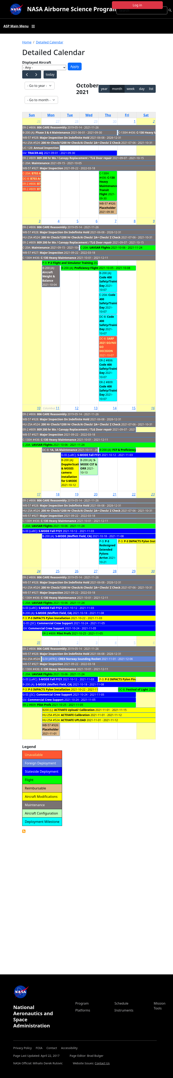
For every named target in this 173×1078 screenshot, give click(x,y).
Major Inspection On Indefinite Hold (64, 137)
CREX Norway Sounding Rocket (79, 659)
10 (39, 408)
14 (114, 408)
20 (95, 494)
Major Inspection (51, 168)
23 (153, 494)
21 (114, 494)
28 (76, 121)
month (117, 88)
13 (95, 408)
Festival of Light (137, 689)
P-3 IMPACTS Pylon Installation (145, 541)
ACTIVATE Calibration (75, 715)
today (50, 74)
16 (153, 408)
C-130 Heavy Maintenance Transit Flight (108, 186)
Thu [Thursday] (108, 115)
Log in (137, 5)
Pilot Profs (64, 633)
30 (114, 121)
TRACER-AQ (35, 153)
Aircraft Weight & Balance (48, 276)
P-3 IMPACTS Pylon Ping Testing (126, 679)
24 (39, 571)
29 (95, 121)
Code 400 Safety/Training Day (109, 281)
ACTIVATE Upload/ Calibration (74, 710)
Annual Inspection (46, 148)
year (104, 88)
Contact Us (102, 1063)
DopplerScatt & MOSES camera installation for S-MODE (70, 472)
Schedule (121, 1003)
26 (39, 121)
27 (57, 121)
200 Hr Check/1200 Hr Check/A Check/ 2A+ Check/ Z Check (80, 143)
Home (27, 42)
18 (57, 494)
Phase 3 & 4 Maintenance (53, 132)
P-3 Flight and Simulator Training (70, 263)
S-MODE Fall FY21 (89, 455)
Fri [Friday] (127, 115)
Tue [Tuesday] (70, 115)
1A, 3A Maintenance (63, 450)
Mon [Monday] (51, 115)
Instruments (124, 1010)
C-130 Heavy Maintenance (154, 132)
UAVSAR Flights (99, 247)
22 (134, 494)
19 (76, 494)
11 (57, 408)
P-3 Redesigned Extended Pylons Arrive (107, 549)
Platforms (82, 1010)
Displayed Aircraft (36, 62)
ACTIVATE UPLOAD (73, 720)
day (142, 88)
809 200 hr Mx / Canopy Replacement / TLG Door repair (74, 158)
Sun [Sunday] (32, 115)
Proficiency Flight (86, 268)
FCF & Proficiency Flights (129, 450)
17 (39, 494)
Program (82, 1003)
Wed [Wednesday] (89, 115)
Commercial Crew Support (55, 623)
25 (57, 571)
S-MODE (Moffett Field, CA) (73, 536)
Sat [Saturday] (146, 115)
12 (76, 408)
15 (134, 408)
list (151, 88)
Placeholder (107, 208)
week (131, 88)
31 (39, 642)
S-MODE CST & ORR (88, 464)
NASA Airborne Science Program (72, 9)
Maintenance (41, 163)
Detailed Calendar (49, 42)
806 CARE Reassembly (52, 127)
